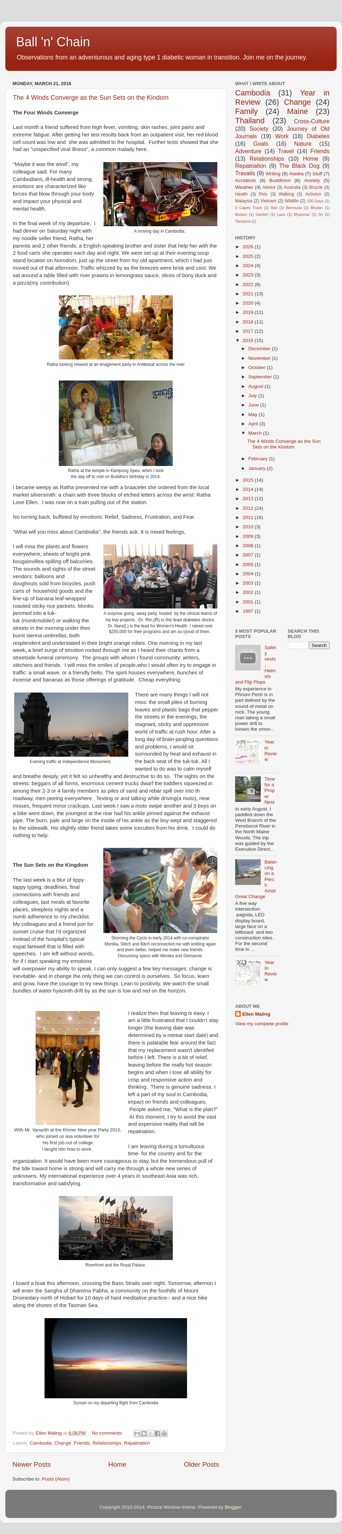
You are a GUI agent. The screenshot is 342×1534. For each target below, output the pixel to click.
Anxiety (312, 180)
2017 (249, 331)
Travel (286, 151)
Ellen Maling (256, 1014)
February (258, 458)
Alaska (296, 173)
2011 (249, 517)
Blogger (233, 1507)
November (260, 358)
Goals (260, 143)
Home (117, 1464)
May (253, 414)
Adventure (248, 151)
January (257, 468)
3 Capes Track (248, 208)
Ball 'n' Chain (53, 42)
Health (241, 194)
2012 (249, 508)
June (254, 405)
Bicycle (315, 187)
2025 (249, 256)
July (253, 395)
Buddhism (280, 180)
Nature (303, 143)
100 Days (315, 201)
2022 (249, 284)
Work (281, 136)
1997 (249, 611)
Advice (269, 187)
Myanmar (302, 214)
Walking (286, 194)
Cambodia (41, 1443)
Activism (313, 194)
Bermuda (294, 208)
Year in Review (270, 750)
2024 (249, 265)
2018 (249, 322)
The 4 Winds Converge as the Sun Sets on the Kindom (91, 97)
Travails (245, 173)
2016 (249, 340)
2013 (249, 498)
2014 (249, 489)
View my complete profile (262, 1023)
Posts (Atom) (56, 1479)
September (260, 376)
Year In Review (270, 971)
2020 (249, 303)
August (256, 386)
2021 (249, 293)
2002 (249, 592)
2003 (249, 583)
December (260, 348)
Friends (82, 1443)
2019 (249, 312)
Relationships (107, 1443)
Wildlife (292, 200)
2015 (249, 480)
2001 (249, 602)
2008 (249, 545)
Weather (244, 187)
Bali (274, 208)
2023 (249, 275)
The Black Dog (299, 165)
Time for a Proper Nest (269, 790)
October (257, 367)
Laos (281, 214)
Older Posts (201, 1464)
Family (246, 111)
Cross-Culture (312, 121)
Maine (297, 111)
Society (258, 128)
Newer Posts (31, 1464)
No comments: (108, 1433)
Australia (292, 187)
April (253, 423)
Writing (272, 173)
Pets (263, 194)
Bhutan (317, 208)
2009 (249, 536)
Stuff (317, 173)
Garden (261, 214)
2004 (249, 573)
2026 (249, 246)
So (320, 214)
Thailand (250, 120)
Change (62, 1443)
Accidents (245, 180)
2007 (249, 555)
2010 (249, 526)
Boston (241, 214)
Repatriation (137, 1443)
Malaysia (243, 200)
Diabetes (318, 136)
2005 (249, 564)
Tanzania (242, 221)
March (255, 433)
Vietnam (268, 200)
